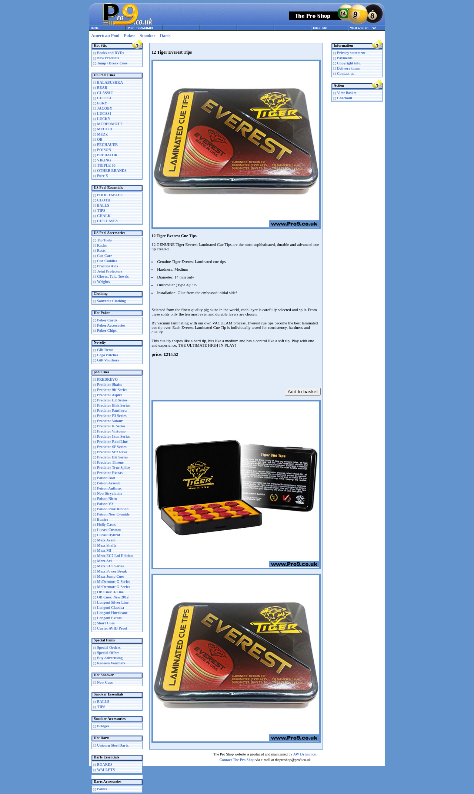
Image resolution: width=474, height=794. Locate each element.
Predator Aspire (109, 395)
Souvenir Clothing (111, 301)
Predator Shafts (109, 385)
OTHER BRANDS (112, 171)
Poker (129, 35)
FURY (102, 103)
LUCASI (104, 113)
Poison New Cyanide (113, 514)
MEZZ (102, 134)
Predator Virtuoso (111, 431)
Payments (345, 58)
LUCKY (103, 119)
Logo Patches (107, 355)
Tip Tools (104, 240)
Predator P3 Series (112, 416)
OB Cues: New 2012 (112, 597)
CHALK (104, 216)
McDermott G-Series (113, 582)
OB (99, 139)
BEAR (102, 88)
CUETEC (105, 98)
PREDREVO (107, 379)
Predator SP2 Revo (112, 452)
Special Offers (108, 653)
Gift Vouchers (108, 360)
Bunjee (102, 519)
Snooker (148, 35)
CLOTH (103, 200)
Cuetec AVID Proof (112, 628)
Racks (102, 245)
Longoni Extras (109, 618)
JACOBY (104, 108)
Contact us (345, 73)
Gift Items (105, 350)
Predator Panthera (112, 410)
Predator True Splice (113, 468)
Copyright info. (349, 63)
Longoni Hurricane (112, 613)
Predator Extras (110, 473)
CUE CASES (107, 221)
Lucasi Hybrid (108, 535)
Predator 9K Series (112, 390)
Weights (103, 282)
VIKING (104, 160)
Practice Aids (107, 266)
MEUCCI (105, 129)
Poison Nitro (107, 499)
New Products (108, 58)
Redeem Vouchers (111, 663)
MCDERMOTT (109, 124)
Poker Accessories (111, 325)
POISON (104, 150)
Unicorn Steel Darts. (113, 745)
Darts (165, 35)
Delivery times (348, 68)
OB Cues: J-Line (110, 592)
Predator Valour (110, 421)
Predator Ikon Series (113, 436)
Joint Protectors (109, 271)
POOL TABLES (110, 195)
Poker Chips (107, 330)
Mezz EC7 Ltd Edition (115, 556)
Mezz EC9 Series (110, 566)
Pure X (102, 176)
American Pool (105, 35)
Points (102, 789)
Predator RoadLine (112, 442)
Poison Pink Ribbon (112, 509)
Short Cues (106, 623)
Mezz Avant (106, 540)
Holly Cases (106, 525)
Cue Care (104, 256)
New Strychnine (109, 493)
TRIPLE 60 (106, 165)
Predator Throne (110, 462)
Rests (101, 250)
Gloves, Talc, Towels (113, 276)
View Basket (347, 93)
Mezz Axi (104, 561)
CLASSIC (105, 93)
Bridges (103, 726)
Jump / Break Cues (112, 63)
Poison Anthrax (109, 488)
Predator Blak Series (113, 405)
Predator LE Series (112, 400)
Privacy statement (351, 53)
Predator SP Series (112, 447)
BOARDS (105, 765)
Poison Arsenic (108, 483)
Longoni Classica (110, 607)
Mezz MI (104, 550)
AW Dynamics (304, 754)
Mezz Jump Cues (110, 576)
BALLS (103, 205)
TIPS (101, 210)
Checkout (344, 98)
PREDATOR (107, 155)
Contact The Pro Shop (236, 760)
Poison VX (105, 504)
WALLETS (106, 770)
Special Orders (109, 647)
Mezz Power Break (112, 571)
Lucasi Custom (109, 530)
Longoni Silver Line (112, 602)
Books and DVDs (110, 53)
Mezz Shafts (106, 545)
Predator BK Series (112, 457)
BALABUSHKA (110, 82)
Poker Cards (107, 320)
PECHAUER (107, 145)
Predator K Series (111, 426)
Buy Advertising (110, 658)
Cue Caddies (107, 261)
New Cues (105, 682)
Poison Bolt (106, 478)
